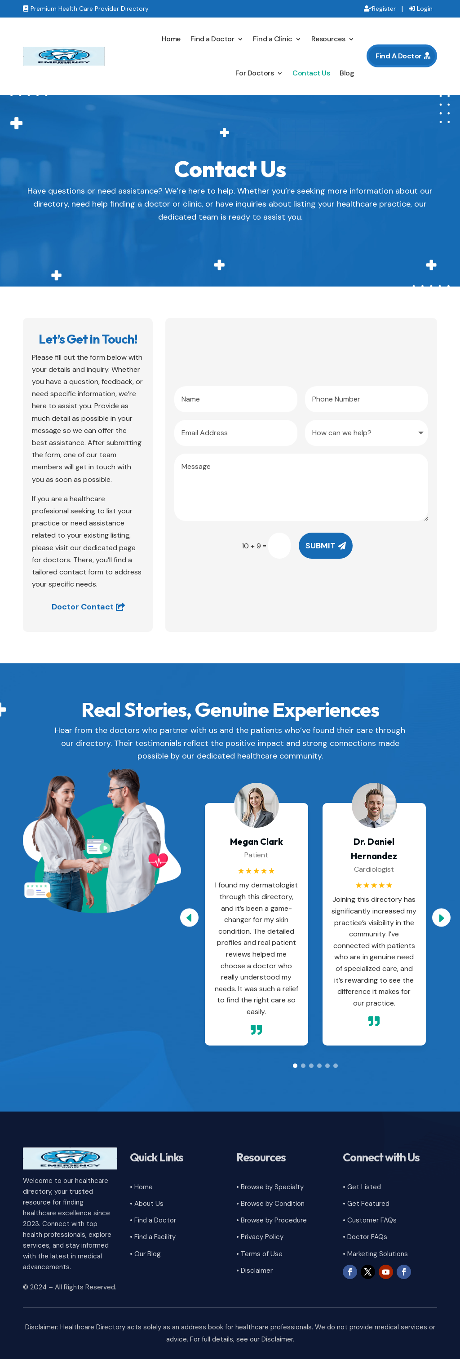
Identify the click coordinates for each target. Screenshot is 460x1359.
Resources (328, 39)
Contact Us (311, 73)
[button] (441, 917)
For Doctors (254, 73)
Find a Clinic (272, 39)
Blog (347, 73)
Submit (320, 545)
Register (384, 8)
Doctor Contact (83, 606)
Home (171, 39)
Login (425, 8)
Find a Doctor (212, 39)
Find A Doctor (399, 56)
